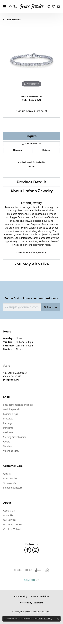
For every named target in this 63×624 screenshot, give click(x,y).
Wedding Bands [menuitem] (11, 409)
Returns (46, 150)
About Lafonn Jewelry (31, 190)
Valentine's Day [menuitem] (11, 450)
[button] (49, 6)
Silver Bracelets (13, 19)
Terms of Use (10, 483)
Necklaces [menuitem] (8, 432)
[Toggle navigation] (5, 6)
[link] (10, 6)
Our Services (10, 519)
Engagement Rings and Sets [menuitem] (18, 404)
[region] (31, 59)
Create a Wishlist (12, 529)
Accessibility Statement (31, 602)
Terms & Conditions (39, 596)
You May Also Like (31, 263)
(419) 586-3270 (31, 99)
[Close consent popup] (58, 619)
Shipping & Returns (13, 487)
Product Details (31, 181)
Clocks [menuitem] (6, 441)
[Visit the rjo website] (46, 570)
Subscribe (50, 307)
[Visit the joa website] (38, 570)
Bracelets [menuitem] (8, 418)
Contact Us (9, 510)
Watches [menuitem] (7, 446)
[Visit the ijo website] (28, 570)
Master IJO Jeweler (13, 524)
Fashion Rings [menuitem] (10, 414)
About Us (8, 515)
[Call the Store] (11, 379)
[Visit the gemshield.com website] (31, 579)
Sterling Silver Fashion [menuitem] (15, 437)
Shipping (17, 150)
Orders (6, 473)
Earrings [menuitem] (7, 423)
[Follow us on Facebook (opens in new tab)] (27, 550)
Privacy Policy (10, 478)
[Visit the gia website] (18, 570)
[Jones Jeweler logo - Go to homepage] (31, 6)
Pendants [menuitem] (8, 427)
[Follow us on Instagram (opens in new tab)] (35, 550)
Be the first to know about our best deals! (32, 298)
